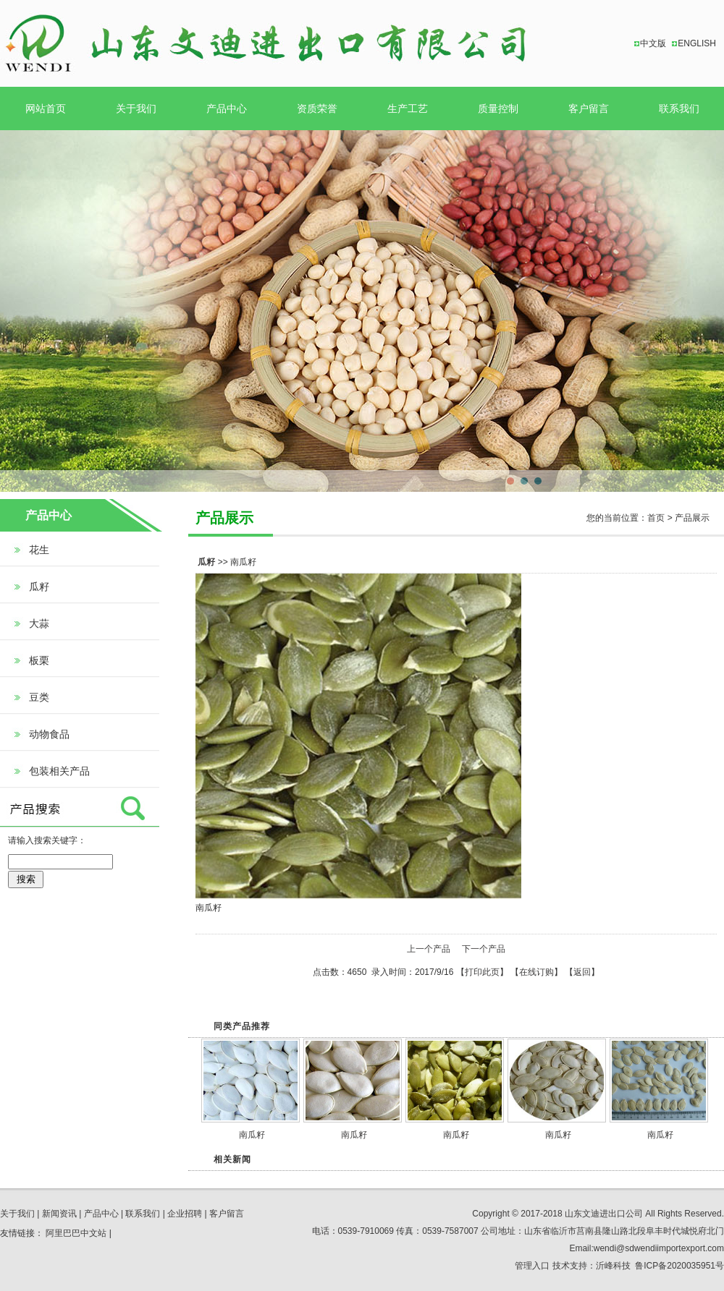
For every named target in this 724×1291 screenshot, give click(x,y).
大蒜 (39, 623)
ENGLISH (697, 43)
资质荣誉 (317, 108)
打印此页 (482, 972)
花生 (39, 549)
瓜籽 (39, 586)
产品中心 (226, 108)
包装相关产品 (59, 771)
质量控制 (498, 108)
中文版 (653, 43)
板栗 (39, 660)
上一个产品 (428, 949)
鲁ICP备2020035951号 (679, 1266)
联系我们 (679, 108)
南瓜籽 (252, 1135)
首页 (656, 518)
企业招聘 (184, 1214)
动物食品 (49, 734)
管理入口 (532, 1266)
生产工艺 (407, 108)
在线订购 (536, 972)
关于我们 (136, 108)
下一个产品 (483, 949)
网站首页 (45, 108)
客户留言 (588, 108)
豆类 (39, 697)
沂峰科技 (613, 1266)
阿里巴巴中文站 (76, 1233)
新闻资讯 (59, 1214)
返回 (582, 972)
